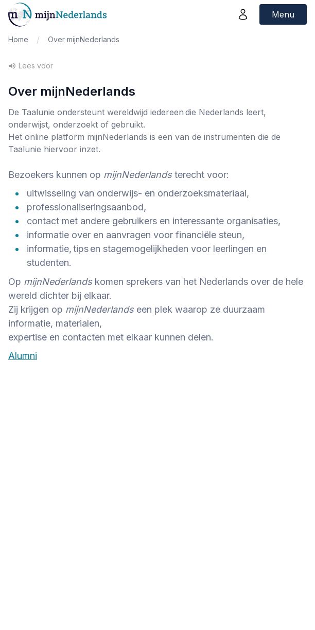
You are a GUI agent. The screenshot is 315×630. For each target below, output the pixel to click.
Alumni (22, 355)
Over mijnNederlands (83, 39)
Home (18, 39)
